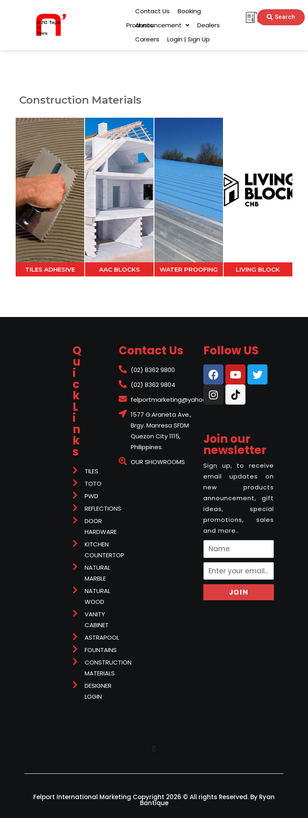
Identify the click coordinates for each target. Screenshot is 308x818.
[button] (139, 25)
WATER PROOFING (189, 269)
